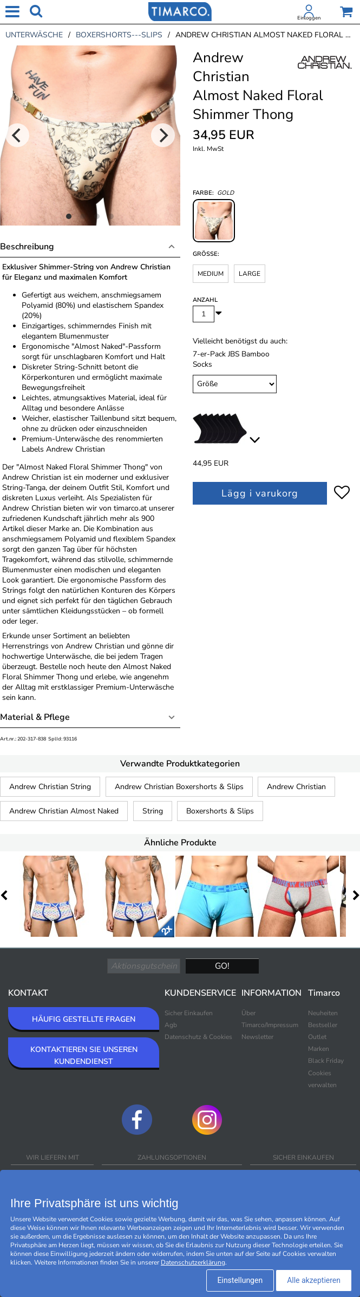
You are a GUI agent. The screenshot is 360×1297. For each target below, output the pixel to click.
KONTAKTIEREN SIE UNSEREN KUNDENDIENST (84, 1055)
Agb (171, 1025)
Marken (318, 1048)
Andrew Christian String (50, 787)
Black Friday (326, 1060)
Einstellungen (240, 1280)
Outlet (317, 1037)
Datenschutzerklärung (193, 1262)
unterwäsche (34, 35)
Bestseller (322, 1025)
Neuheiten (323, 1013)
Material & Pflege (35, 717)
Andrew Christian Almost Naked (64, 811)
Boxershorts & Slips (220, 811)
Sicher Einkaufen (189, 1013)
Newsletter (257, 1037)
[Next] (163, 135)
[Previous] (17, 135)
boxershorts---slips (119, 35)
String (152, 811)
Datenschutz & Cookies (198, 1037)
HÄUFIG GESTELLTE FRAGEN (83, 1019)
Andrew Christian (296, 787)
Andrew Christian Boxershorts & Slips (179, 787)
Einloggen (308, 18)
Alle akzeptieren (314, 1280)
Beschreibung (27, 247)
